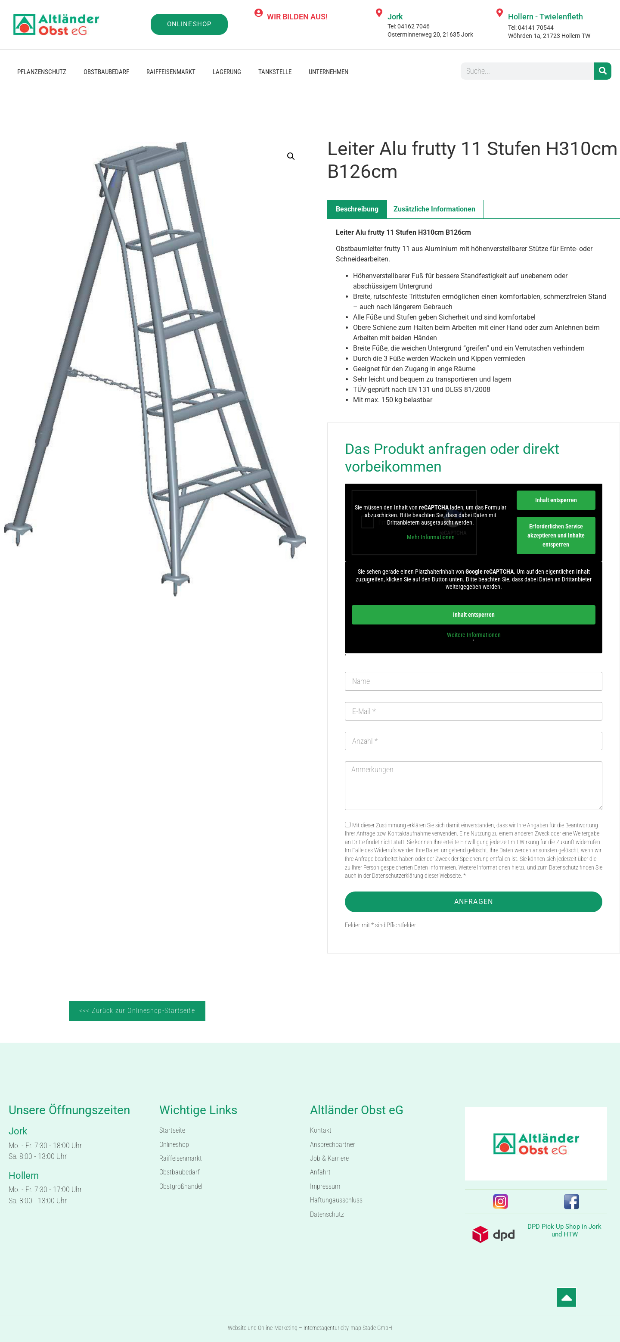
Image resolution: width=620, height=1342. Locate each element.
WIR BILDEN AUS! (297, 16)
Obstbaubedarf (106, 72)
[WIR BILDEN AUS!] (258, 13)
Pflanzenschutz (41, 72)
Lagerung (227, 72)
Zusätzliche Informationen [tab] (434, 209)
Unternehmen (328, 72)
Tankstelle (274, 72)
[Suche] (602, 71)
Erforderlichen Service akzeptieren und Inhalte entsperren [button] (556, 535)
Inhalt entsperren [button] (556, 500)
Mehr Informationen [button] (431, 537)
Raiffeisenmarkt (170, 72)
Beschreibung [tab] (357, 209)
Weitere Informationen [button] (474, 634)
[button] (291, 156)
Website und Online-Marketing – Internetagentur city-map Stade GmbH (310, 1327)
